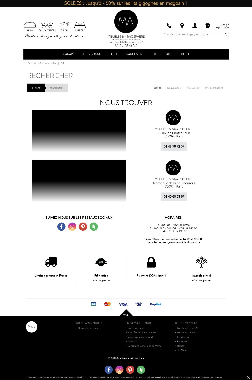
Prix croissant (192, 87)
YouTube (181, 350)
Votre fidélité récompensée (142, 332)
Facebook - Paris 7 (187, 332)
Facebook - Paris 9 (187, 328)
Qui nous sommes (88, 328)
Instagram (183, 336)
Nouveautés (174, 87)
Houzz (180, 345)
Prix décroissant (214, 87)
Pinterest (182, 341)
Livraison (132, 341)
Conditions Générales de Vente (144, 345)
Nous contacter (136, 328)
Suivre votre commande (140, 336)
